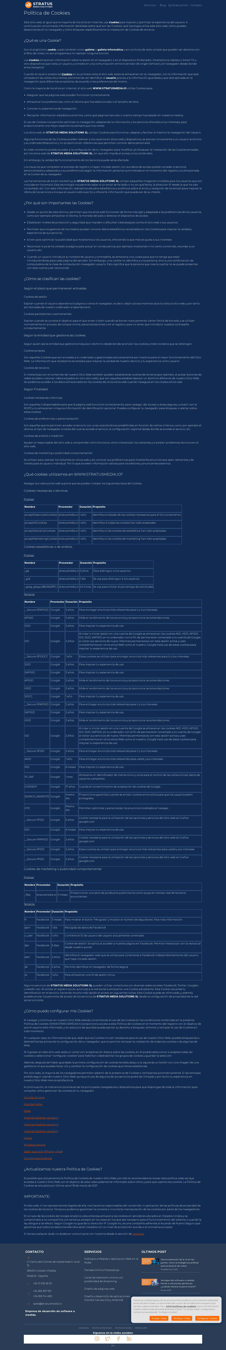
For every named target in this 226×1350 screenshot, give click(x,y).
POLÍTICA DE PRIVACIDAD (102, 1328)
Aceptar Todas (159, 1318)
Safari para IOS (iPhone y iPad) (43, 1151)
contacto (138, 1233)
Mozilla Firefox (33, 1104)
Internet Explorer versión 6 (41, 1124)
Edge (27, 1111)
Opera (28, 1138)
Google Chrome (34, 1097)
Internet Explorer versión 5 (41, 1117)
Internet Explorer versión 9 (41, 1131)
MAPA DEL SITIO (141, 1328)
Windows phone (34, 1144)
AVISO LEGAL (84, 1328)
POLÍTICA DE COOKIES (123, 1328)
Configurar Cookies (207, 1318)
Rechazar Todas (181, 1318)
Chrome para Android (38, 1158)
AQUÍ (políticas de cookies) (181, 1306)
